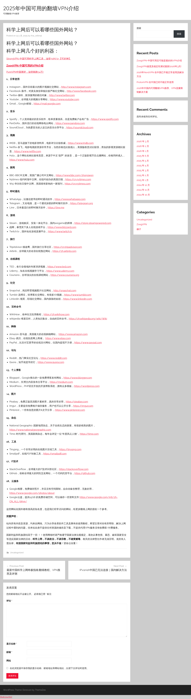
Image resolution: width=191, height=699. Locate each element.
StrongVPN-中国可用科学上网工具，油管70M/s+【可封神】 (38, 58)
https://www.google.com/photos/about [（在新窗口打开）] (32, 493)
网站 (8, 660)
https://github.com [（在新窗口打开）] (84, 473)
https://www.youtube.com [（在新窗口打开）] (64, 99)
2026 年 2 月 (143, 146)
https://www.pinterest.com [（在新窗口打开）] (70, 410)
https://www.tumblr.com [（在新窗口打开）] (77, 294)
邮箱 (9, 652)
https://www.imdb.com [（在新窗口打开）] (81, 143)
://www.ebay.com (61, 338)
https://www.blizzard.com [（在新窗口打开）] (62, 227)
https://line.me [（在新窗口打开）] (56, 207)
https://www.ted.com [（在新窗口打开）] (59, 266)
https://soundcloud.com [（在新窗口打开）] (79, 127)
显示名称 (11, 643)
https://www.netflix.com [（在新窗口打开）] (27, 151)
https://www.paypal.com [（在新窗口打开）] (88, 342)
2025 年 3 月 (143, 170)
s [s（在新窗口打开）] (50, 338)
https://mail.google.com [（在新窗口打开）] (47, 103)
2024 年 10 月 (143, 194)
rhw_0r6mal (36, 36)
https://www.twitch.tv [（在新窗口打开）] (60, 231)
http (47, 338)
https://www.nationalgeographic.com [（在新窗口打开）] (30, 429)
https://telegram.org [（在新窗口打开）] (81, 203)
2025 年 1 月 (143, 180)
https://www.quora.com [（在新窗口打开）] (51, 362)
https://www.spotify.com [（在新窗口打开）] (105, 119)
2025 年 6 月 (143, 156)
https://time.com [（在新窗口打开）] (89, 433)
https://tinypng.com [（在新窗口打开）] (70, 449)
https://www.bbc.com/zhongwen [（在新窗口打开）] (75, 175)
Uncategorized (16, 552)
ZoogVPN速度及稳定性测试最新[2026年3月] (159, 66)
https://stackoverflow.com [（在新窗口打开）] (73, 469)
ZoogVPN (142, 224)
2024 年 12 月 (143, 185)
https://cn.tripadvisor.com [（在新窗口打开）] (68, 247)
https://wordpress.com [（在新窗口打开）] (87, 386)
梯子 (139, 229)
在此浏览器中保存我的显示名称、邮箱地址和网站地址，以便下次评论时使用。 (49, 668)
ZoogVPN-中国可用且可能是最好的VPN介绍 (159, 60)
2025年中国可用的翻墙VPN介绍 (41, 8)
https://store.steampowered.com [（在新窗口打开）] (92, 223)
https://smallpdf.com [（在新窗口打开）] (55, 453)
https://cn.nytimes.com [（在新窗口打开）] (78, 179)
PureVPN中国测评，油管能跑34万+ (25, 71)
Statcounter (6, 697)
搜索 (139, 28)
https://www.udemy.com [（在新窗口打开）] (60, 270)
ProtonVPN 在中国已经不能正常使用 (155, 82)
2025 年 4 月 (143, 165)
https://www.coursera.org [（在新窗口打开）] (65, 275)
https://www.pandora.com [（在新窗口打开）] (70, 123)
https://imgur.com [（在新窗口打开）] (83, 405)
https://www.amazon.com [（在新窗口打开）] (73, 334)
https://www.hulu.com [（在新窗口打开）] (21, 159)
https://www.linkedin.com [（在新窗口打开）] (77, 298)
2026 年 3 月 (143, 141)
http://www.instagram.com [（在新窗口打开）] (76, 86)
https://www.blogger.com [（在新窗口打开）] (78, 377)
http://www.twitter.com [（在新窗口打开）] (62, 95)
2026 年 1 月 (143, 151)
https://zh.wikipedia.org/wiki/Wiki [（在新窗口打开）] (88, 318)
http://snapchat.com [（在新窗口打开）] (64, 290)
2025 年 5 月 (143, 160)
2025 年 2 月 (143, 175)
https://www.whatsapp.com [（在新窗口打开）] (70, 199)
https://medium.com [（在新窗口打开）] (61, 382)
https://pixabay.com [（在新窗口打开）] (77, 401)
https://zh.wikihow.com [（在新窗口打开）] (57, 314)
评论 (9, 600)
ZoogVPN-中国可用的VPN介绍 (24, 65)
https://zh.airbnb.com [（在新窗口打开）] (64, 251)
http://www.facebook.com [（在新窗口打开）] (81, 91)
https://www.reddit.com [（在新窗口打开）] (54, 358)
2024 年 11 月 (143, 189)
